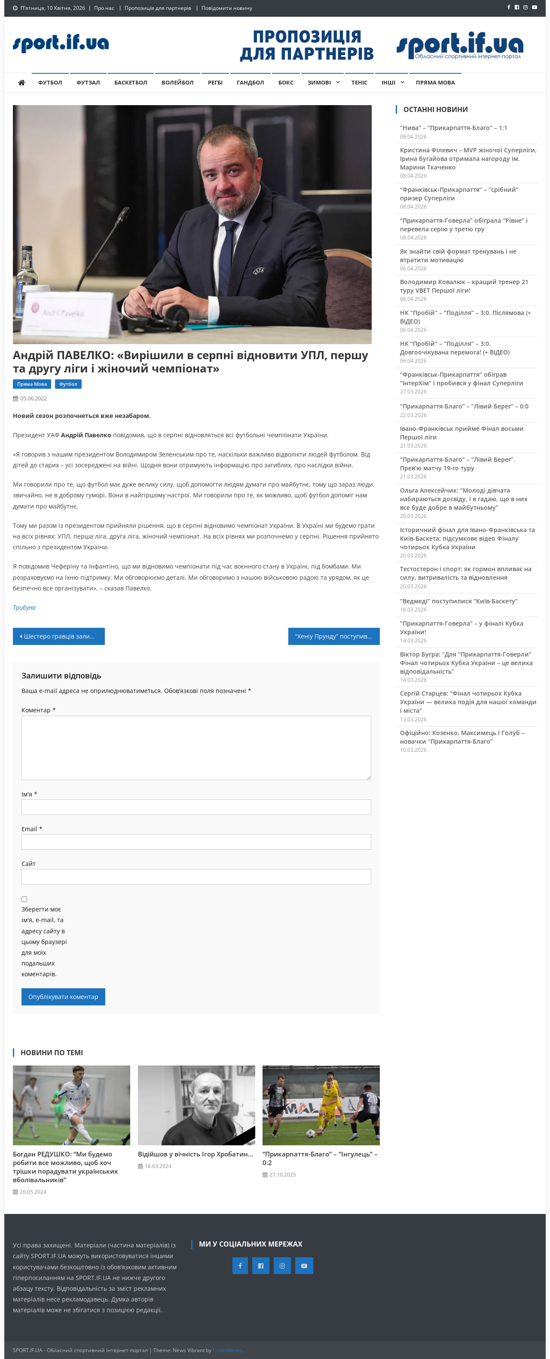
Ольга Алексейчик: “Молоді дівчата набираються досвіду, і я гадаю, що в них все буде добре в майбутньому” (464, 499)
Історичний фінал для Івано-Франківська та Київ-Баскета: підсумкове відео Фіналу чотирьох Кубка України (467, 538)
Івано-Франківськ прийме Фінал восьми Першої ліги (462, 432)
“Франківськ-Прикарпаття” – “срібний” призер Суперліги (459, 193)
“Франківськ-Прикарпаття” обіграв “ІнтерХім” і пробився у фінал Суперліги (461, 378)
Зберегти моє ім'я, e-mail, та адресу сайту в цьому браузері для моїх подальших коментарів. (44, 941)
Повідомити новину (227, 8)
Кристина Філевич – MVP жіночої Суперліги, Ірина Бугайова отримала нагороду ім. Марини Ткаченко (468, 158)
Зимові (319, 82)
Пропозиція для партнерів (158, 8)
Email (32, 829)
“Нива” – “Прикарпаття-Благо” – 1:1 (453, 128)
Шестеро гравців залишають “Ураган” (64, 636)
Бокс (285, 82)
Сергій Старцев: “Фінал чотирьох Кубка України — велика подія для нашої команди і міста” (468, 701)
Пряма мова (435, 82)
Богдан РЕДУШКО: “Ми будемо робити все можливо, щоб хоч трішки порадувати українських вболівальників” (65, 1167)
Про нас (104, 8)
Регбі (215, 82)
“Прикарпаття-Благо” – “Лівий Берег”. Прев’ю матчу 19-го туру (457, 463)
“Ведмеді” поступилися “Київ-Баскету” (459, 601)
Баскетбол (130, 82)
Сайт (28, 864)
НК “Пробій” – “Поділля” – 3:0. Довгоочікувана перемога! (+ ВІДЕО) (455, 347)
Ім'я (29, 794)
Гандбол (250, 82)
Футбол (50, 82)
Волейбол (178, 82)
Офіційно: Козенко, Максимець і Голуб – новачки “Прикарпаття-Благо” (462, 737)
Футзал (88, 82)
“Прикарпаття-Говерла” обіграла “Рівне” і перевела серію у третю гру (464, 224)
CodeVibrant (227, 1350)
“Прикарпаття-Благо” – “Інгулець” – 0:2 (320, 1158)
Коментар (38, 710)
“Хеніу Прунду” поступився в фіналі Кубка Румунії (337, 636)
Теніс (359, 82)
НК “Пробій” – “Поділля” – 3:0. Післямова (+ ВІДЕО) (465, 317)
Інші (388, 82)
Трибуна (24, 607)
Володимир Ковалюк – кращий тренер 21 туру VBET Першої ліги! (464, 286)
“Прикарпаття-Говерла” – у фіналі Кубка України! (461, 627)
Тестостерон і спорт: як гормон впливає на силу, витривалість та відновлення (466, 573)
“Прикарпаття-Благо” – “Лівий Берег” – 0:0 (464, 406)
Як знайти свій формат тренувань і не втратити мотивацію (458, 255)
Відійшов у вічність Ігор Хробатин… (195, 1154)
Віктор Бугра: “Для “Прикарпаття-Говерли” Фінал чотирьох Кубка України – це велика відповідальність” (466, 662)
